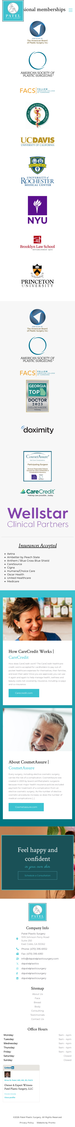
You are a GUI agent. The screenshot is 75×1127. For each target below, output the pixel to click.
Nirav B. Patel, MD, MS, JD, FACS (18, 1080)
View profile (9, 1097)
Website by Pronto (46, 1122)
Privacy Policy (27, 1122)
